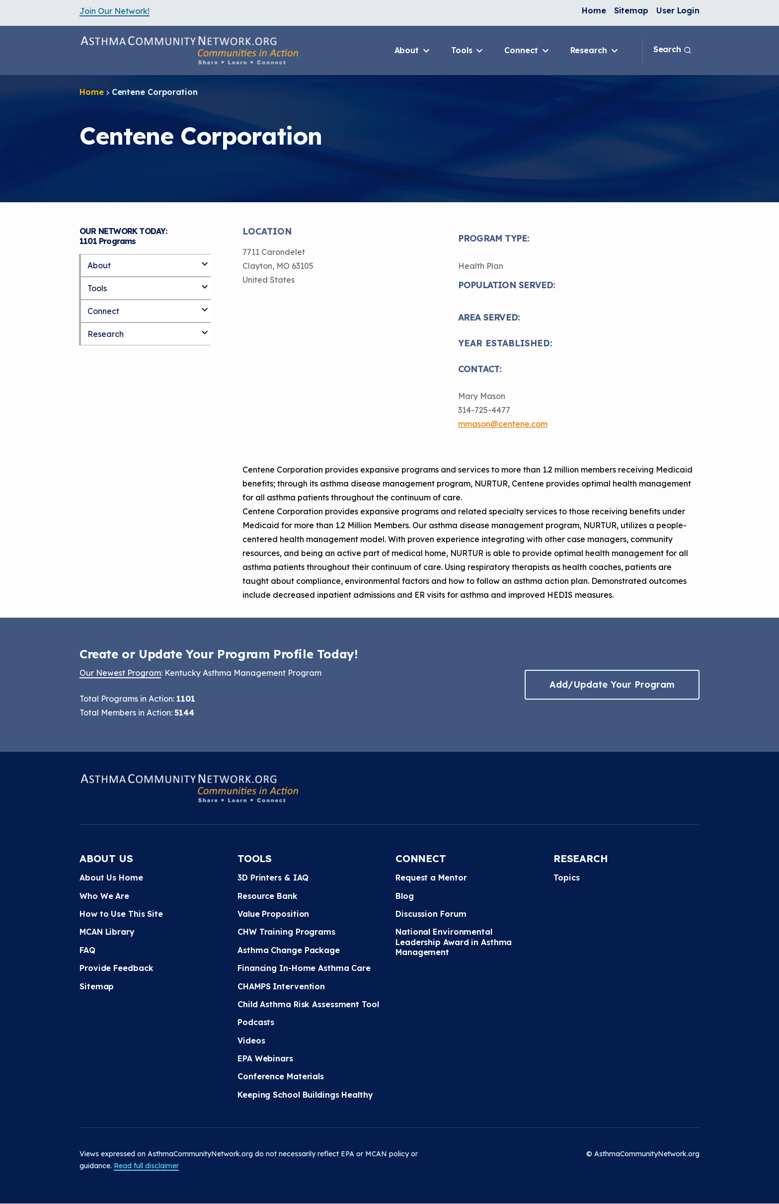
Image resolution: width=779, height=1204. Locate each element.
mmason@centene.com (502, 424)
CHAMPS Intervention (281, 986)
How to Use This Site (121, 914)
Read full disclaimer (146, 1165)
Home (594, 10)
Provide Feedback (116, 968)
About (412, 50)
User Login (678, 10)
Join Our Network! (114, 11)
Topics (566, 878)
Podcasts (255, 1022)
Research (595, 50)
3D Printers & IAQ (273, 878)
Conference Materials (280, 1076)
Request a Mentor (431, 878)
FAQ (87, 950)
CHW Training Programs (286, 932)
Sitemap (631, 10)
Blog (404, 896)
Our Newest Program (120, 673)
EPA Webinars (265, 1058)
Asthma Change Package (288, 950)
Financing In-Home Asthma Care (304, 968)
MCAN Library (107, 932)
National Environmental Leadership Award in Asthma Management (453, 942)
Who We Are (104, 896)
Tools (467, 50)
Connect (527, 50)
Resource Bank (267, 896)
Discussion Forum (430, 914)
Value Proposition (273, 914)
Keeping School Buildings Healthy (305, 1095)
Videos (251, 1040)
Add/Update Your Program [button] (612, 684)
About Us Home (111, 878)
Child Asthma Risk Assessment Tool (308, 1004)
